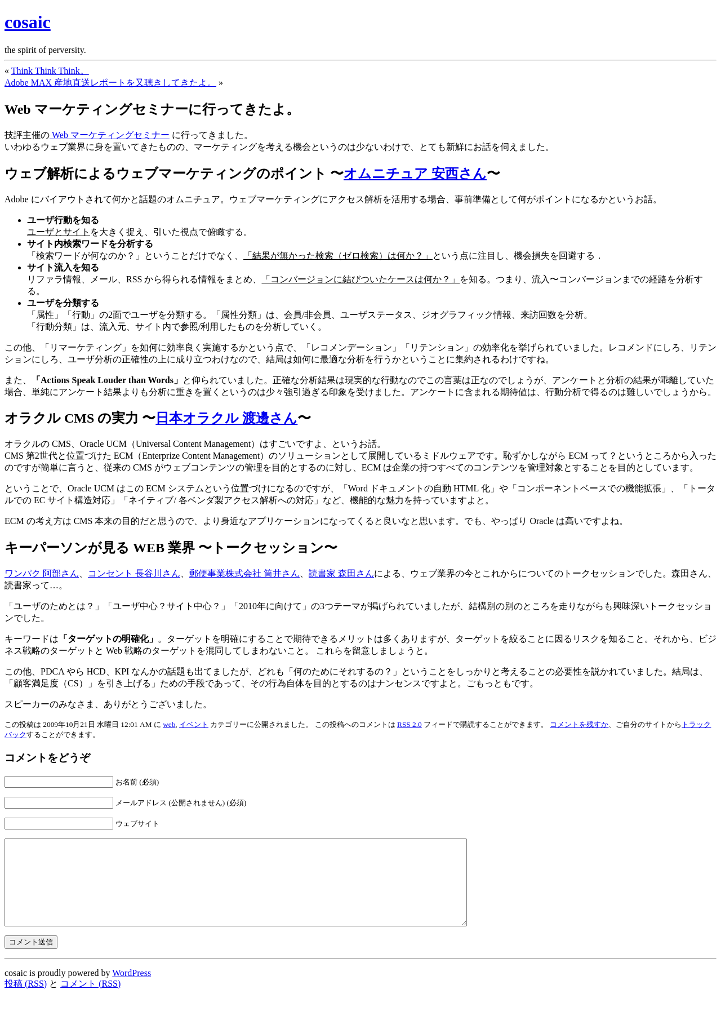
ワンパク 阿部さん (42, 573)
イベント (193, 724)
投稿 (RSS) (26, 1000)
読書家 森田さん (341, 573)
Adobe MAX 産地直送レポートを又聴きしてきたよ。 (110, 82)
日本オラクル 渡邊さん (226, 418)
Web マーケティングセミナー (110, 135)
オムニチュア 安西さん (415, 173)
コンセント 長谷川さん (134, 573)
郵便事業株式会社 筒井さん (244, 573)
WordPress (131, 990)
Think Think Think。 (50, 71)
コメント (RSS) (90, 1000)
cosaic (28, 22)
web (169, 724)
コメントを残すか (579, 724)
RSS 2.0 (409, 724)
